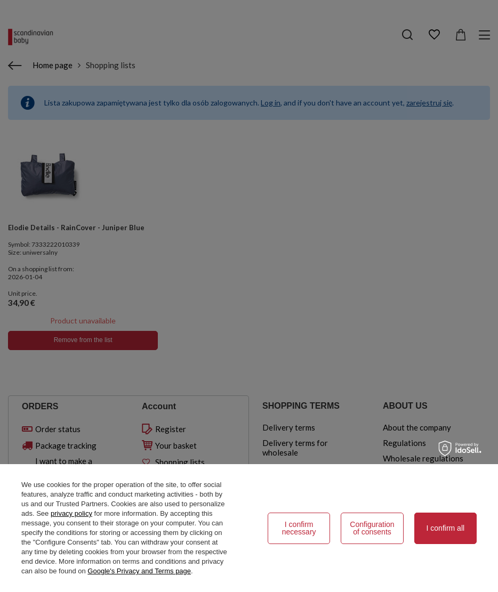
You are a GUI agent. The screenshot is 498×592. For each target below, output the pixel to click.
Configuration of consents (372, 528)
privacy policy (71, 513)
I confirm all (446, 528)
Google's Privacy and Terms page (139, 571)
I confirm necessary (299, 528)
